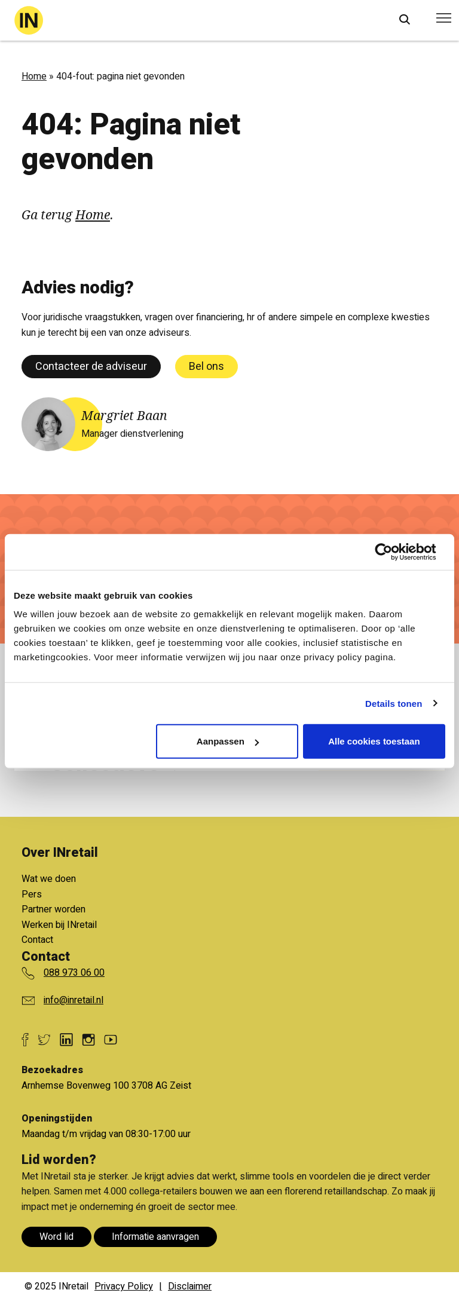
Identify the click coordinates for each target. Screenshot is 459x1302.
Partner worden (53, 909)
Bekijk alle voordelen (118, 845)
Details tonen (393, 703)
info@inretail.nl (73, 1000)
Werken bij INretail (59, 925)
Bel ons (206, 367)
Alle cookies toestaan (374, 741)
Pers (32, 894)
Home (34, 76)
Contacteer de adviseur (91, 367)
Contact (37, 940)
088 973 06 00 (74, 973)
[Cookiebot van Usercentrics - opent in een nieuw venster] (393, 551)
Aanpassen (228, 741)
